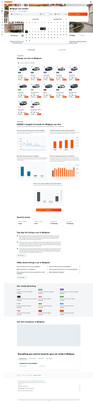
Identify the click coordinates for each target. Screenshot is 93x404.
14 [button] (41, 31)
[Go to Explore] (2, 17)
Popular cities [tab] (41, 358)
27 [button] (38, 37)
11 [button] (32, 31)
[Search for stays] (2, 8)
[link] (48, 209)
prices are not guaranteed (41, 382)
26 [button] (35, 37)
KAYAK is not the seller (49, 386)
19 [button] (35, 34)
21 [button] (41, 34)
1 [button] (44, 25)
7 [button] (41, 28)
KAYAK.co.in (19, 375)
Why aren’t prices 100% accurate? (49, 390)
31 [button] (29, 40)
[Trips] (2, 28)
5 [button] (35, 28)
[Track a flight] (2, 19)
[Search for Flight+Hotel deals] (2, 13)
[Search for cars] (2, 11)
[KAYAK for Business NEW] (2, 25)
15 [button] (44, 31)
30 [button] (26, 40)
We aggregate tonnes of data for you (49, 388)
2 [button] (26, 28)
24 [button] (29, 37)
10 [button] (29, 31)
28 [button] (41, 37)
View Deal (26, 79)
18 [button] (32, 34)
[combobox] (13, 11)
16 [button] (26, 34)
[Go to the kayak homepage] (8, 2)
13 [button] (38, 31)
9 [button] (26, 31)
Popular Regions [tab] (49, 358)
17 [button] (29, 34)
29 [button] (44, 37)
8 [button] (44, 28)
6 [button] (38, 28)
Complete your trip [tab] (23, 358)
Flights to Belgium (23, 366)
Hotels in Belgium (42, 366)
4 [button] (32, 28)
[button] (2, 2)
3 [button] (29, 28)
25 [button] (32, 37)
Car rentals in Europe (28, 375)
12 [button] (35, 31)
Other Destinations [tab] (32, 358)
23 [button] (26, 37)
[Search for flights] (2, 5)
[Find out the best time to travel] (2, 22)
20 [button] (38, 34)
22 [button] (44, 34)
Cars (23, 375)
